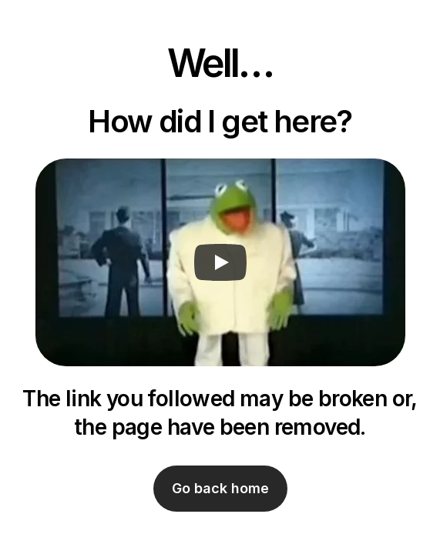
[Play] (220, 262)
